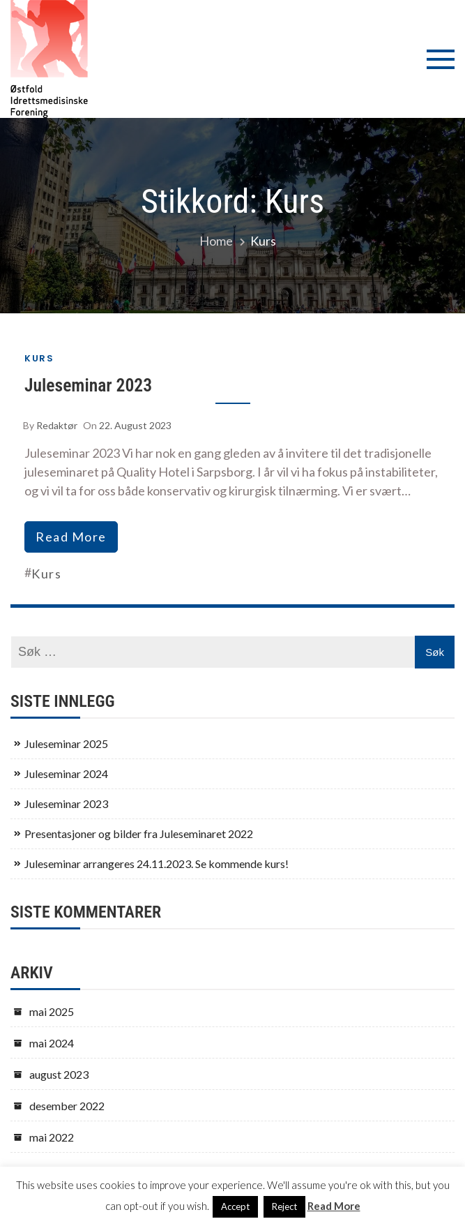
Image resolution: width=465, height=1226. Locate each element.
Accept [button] (235, 1206)
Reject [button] (284, 1206)
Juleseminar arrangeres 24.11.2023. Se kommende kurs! (156, 863)
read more (71, 536)
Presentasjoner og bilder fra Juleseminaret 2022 (138, 833)
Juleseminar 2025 (66, 743)
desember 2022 (67, 1105)
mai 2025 (51, 1011)
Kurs (39, 358)
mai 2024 (51, 1042)
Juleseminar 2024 (66, 773)
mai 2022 (51, 1137)
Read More (333, 1205)
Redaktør (56, 425)
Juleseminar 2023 (88, 385)
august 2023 (59, 1074)
